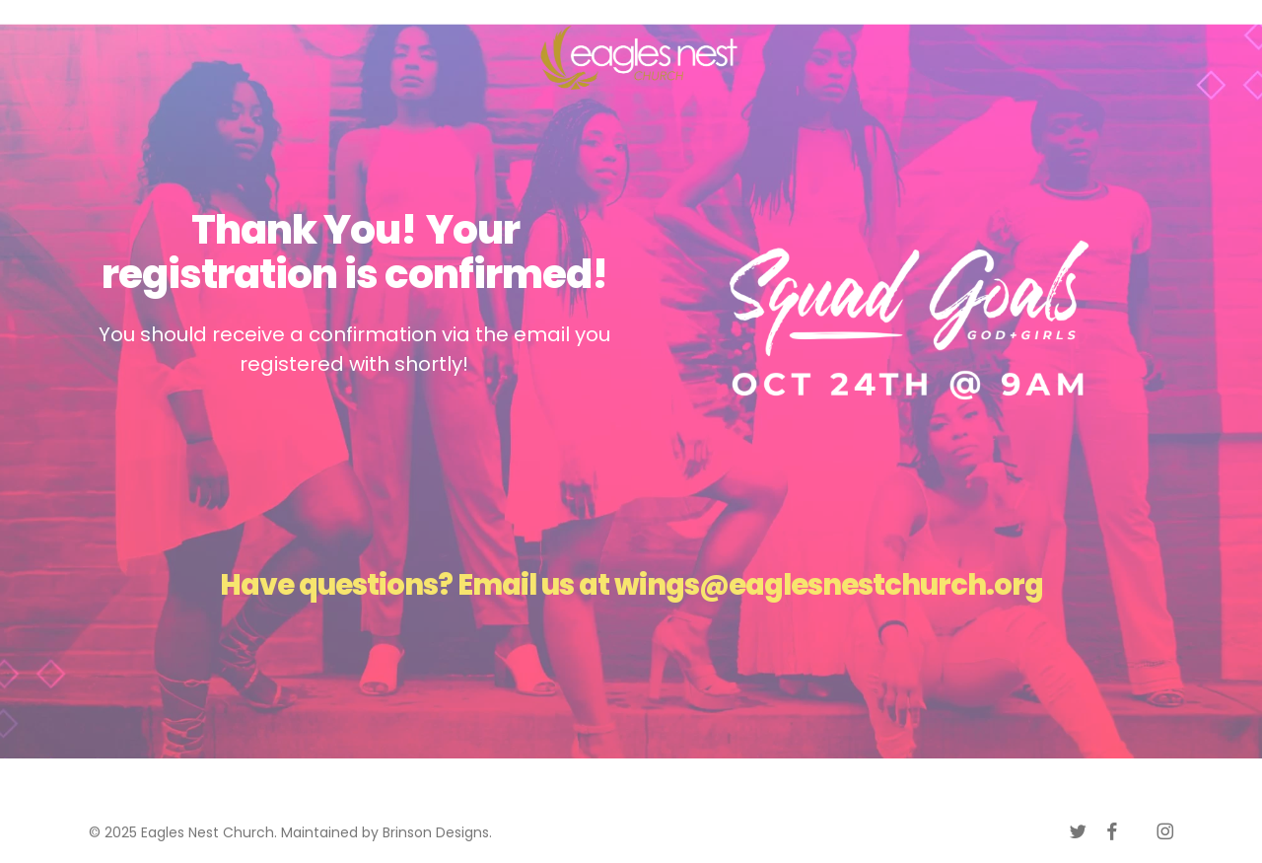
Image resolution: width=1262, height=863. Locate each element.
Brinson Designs (436, 832)
